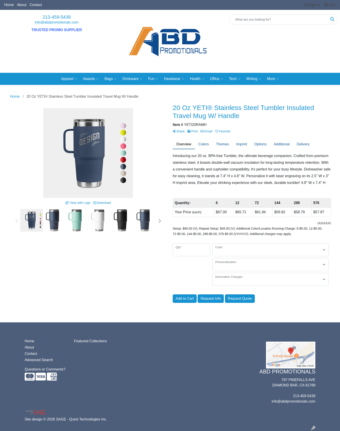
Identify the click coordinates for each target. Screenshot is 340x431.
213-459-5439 (57, 17)
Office (216, 79)
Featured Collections (90, 341)
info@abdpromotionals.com (56, 22)
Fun (153, 79)
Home (9, 5)
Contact (36, 5)
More (273, 79)
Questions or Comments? (45, 369)
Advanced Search (39, 360)
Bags (110, 79)
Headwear (174, 79)
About (21, 5)
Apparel (69, 79)
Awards (91, 79)
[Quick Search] (278, 19)
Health (197, 79)
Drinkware (132, 79)
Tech (234, 79)
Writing (253, 79)
